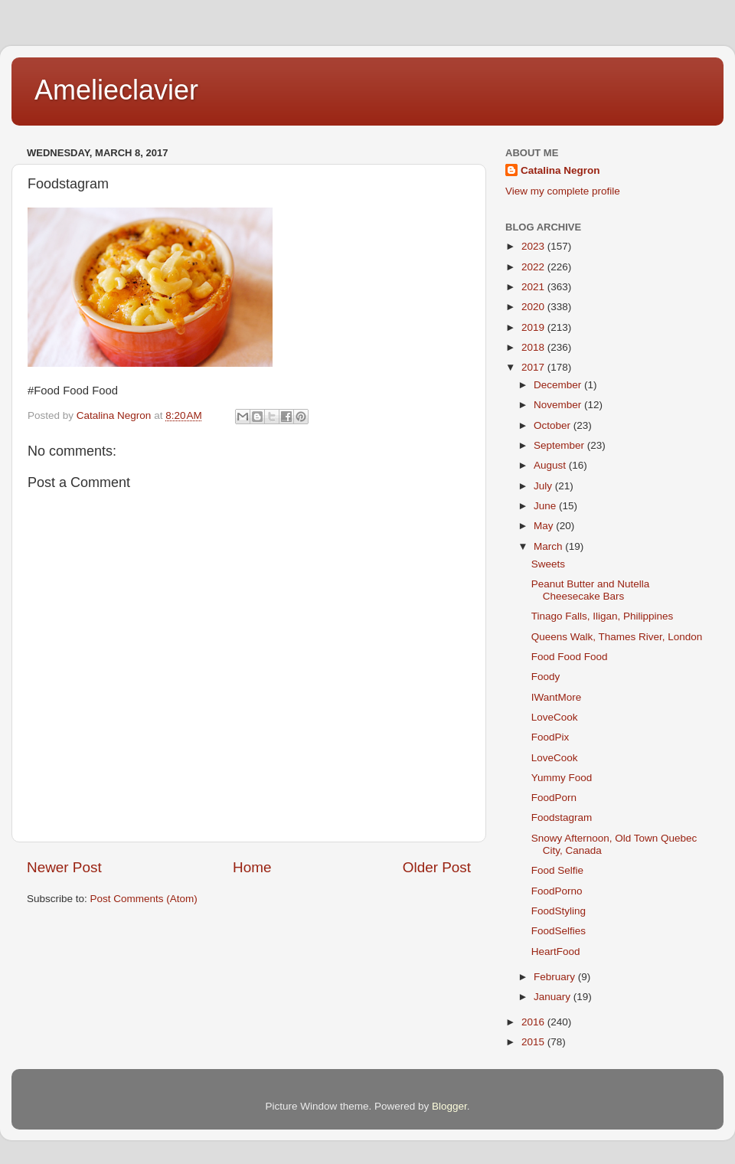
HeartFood (555, 951)
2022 (534, 267)
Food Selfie (557, 870)
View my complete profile (562, 191)
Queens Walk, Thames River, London (617, 636)
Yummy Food (562, 777)
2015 (534, 1042)
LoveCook (554, 717)
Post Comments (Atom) (144, 898)
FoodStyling (558, 911)
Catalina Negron (560, 170)
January (553, 996)
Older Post (437, 867)
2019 (534, 327)
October (553, 425)
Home (252, 867)
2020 (534, 306)
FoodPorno (557, 891)
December (559, 385)
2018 (534, 347)
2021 (534, 287)
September (560, 445)
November (559, 404)
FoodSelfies (558, 931)
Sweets (548, 564)
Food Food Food (569, 656)
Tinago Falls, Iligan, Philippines (602, 616)
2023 (534, 246)
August (551, 465)
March (549, 546)
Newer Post (64, 867)
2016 (534, 1022)
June (546, 506)
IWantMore (556, 697)
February (556, 977)
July (544, 486)
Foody (545, 676)
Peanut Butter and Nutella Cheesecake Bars (590, 590)
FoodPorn (554, 797)
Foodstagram (562, 817)
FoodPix (550, 737)
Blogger (449, 1106)
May (545, 525)
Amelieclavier (116, 90)
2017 (534, 367)
